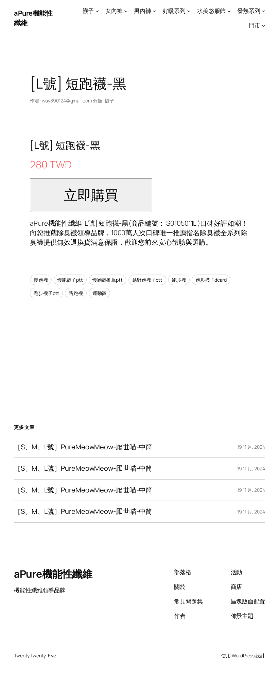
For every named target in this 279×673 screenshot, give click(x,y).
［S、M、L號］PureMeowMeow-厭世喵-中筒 (83, 447)
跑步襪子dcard (211, 280)
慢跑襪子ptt (70, 280)
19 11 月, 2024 (251, 447)
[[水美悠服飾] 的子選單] (229, 11)
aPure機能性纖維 (53, 574)
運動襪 (99, 293)
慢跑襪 (41, 280)
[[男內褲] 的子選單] (154, 11)
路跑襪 (76, 293)
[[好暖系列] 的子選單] (188, 11)
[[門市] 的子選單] (263, 25)
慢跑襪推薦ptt (107, 280)
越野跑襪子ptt (147, 280)
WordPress (243, 655)
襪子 (109, 100)
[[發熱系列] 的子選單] (263, 11)
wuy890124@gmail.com (67, 100)
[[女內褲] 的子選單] (125, 11)
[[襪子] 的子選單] (97, 11)
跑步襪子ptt (46, 293)
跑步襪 (179, 280)
